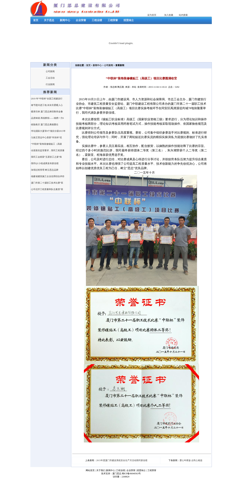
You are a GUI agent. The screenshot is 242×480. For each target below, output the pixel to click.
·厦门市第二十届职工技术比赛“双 (47, 183)
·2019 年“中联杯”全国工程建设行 (47, 98)
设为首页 (151, 15)
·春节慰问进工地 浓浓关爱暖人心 (47, 105)
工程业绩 (97, 20)
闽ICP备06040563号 (131, 473)
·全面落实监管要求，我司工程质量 (47, 150)
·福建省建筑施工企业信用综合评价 (47, 176)
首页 (35, 20)
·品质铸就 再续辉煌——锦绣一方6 (47, 118)
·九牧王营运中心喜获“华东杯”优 (46, 137)
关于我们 (100, 470)
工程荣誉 (113, 20)
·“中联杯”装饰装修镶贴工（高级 (46, 144)
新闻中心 (65, 20)
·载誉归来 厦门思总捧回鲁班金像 (47, 111)
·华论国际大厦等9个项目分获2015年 (48, 131)
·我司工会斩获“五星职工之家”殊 (46, 157)
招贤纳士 (128, 20)
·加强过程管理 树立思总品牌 (44, 170)
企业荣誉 (81, 20)
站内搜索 (183, 15)
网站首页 (90, 470)
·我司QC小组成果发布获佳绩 (45, 163)
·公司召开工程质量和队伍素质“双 (47, 189)
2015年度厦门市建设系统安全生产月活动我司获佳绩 (121, 460)
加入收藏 (168, 15)
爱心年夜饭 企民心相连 (191, 460)
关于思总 (49, 20)
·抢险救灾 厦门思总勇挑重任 (44, 124)
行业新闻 (50, 84)
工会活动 (50, 78)
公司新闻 (50, 71)
